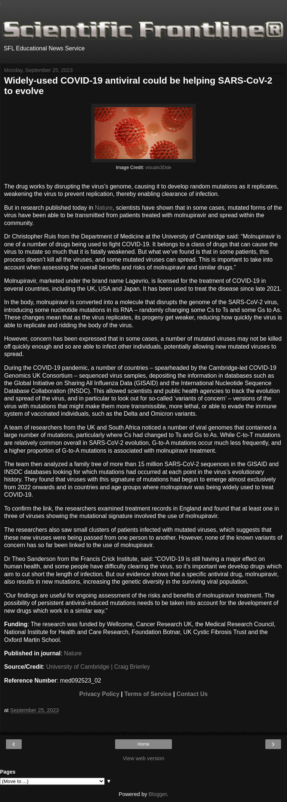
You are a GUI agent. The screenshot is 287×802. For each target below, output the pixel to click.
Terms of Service (148, 694)
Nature (104, 208)
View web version (143, 758)
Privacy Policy (99, 694)
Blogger (158, 794)
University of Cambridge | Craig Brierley (98, 667)
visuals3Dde (158, 167)
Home (143, 744)
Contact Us (192, 694)
